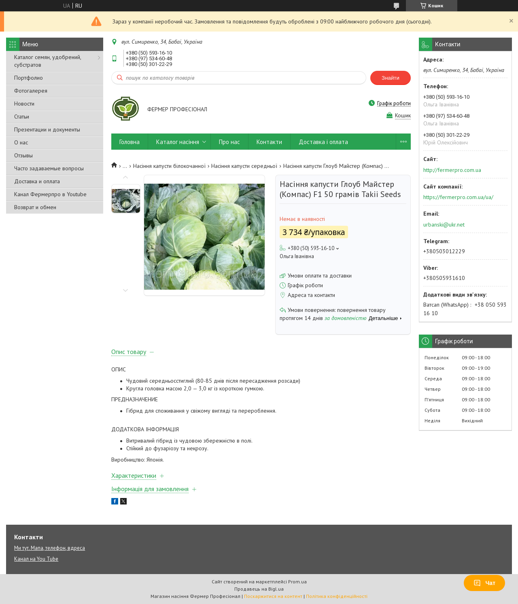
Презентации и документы (47, 129)
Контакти (269, 142)
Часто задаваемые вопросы (49, 168)
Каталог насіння (177, 142)
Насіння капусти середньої (244, 166)
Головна (129, 142)
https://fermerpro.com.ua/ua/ (458, 197)
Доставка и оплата (37, 181)
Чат (484, 583)
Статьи (21, 116)
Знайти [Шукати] (390, 78)
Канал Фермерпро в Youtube (50, 194)
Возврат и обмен (35, 207)
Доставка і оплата (323, 142)
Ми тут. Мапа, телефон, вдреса (49, 548)
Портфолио (28, 77)
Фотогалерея (30, 90)
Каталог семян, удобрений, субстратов (47, 60)
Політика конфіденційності (336, 596)
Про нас (229, 142)
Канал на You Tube (36, 558)
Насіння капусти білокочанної (169, 166)
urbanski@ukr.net (444, 224)
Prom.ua (297, 582)
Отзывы (23, 155)
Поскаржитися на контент (273, 596)
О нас (21, 142)
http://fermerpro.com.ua (452, 170)
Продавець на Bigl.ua (259, 589)
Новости (24, 103)
